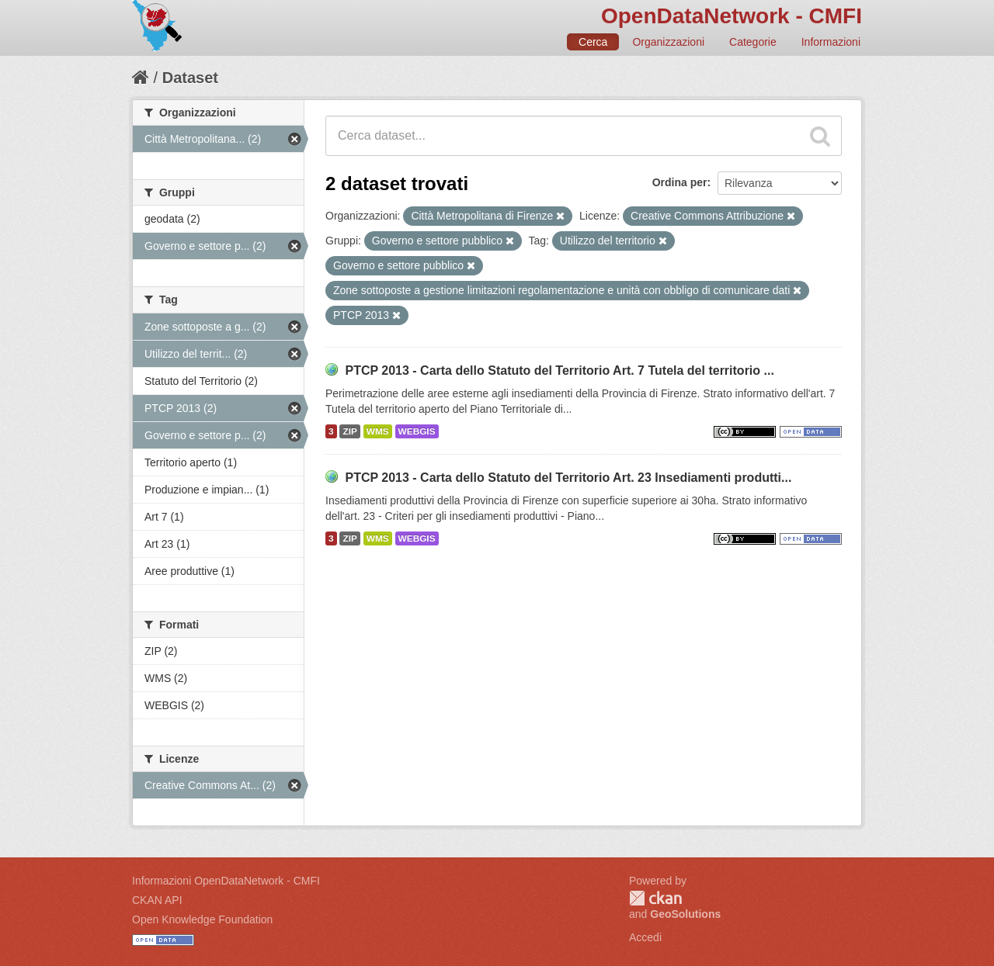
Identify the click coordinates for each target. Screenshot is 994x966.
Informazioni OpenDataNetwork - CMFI (226, 880)
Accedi (645, 937)
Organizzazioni (668, 42)
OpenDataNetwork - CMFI (731, 16)
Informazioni (830, 42)
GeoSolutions (685, 914)
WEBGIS (417, 431)
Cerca (593, 42)
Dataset (190, 77)
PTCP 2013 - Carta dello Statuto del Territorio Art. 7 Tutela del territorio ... (559, 370)
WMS (378, 431)
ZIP (349, 431)
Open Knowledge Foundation (202, 919)
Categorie (753, 42)
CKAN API (157, 900)
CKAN (655, 898)
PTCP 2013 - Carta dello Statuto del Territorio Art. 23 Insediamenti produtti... (568, 477)
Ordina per (679, 182)
